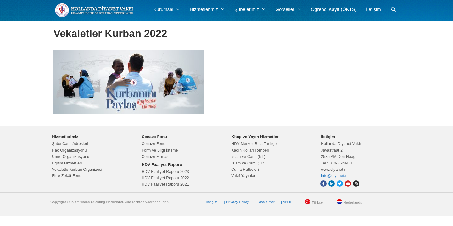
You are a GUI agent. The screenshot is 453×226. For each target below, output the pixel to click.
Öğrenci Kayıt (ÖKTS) (334, 9)
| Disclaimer (265, 202)
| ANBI (286, 202)
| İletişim (210, 202)
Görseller (290, 9)
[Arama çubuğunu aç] (393, 9)
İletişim (373, 9)
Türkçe (317, 202)
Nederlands (353, 202)
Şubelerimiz (252, 9)
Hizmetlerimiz (210, 9)
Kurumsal (169, 9)
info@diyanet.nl (334, 176)
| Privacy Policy (236, 202)
